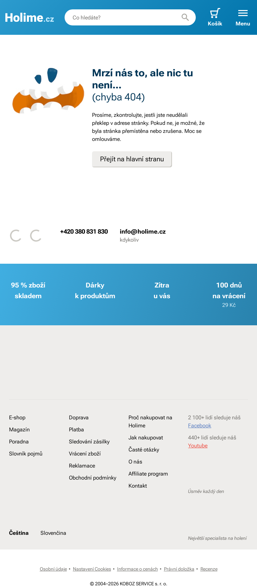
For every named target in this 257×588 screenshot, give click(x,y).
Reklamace (82, 466)
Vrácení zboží (85, 453)
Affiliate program (148, 474)
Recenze (209, 569)
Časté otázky (143, 449)
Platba (76, 429)
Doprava (79, 417)
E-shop (17, 417)
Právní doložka (179, 569)
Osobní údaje (53, 569)
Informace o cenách (137, 569)
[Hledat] (185, 17)
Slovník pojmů (25, 453)
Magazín (19, 429)
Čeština (18, 533)
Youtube (197, 445)
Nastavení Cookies (92, 569)
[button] (243, 17)
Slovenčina (53, 533)
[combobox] (130, 17)
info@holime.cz (143, 231)
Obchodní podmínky (92, 478)
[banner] (29, 17)
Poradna (19, 441)
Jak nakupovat (145, 437)
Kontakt (137, 486)
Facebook (199, 425)
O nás (135, 461)
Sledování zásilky (89, 441)
